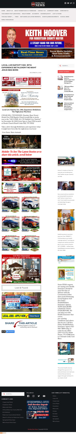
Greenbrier (56, 406)
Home (3, 10)
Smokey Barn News (33, 429)
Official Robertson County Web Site (12, 409)
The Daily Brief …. (7, 16)
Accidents (35, 13)
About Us (10, 10)
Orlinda (55, 411)
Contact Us (42, 10)
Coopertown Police (8, 402)
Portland (55, 413)
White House (56, 421)
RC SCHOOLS (6, 412)
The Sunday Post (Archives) (11, 13)
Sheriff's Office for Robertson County (13, 417)
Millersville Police (7, 407)
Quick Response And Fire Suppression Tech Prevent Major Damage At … (69, 80)
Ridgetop (55, 416)
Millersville (55, 408)
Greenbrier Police (7, 404)
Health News (26, 13)
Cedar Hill (55, 398)
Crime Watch (64, 10)
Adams (54, 396)
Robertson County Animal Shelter (12, 415)
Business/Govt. (46, 13)
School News (64, 16)
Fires (17, 16)
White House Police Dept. (9, 422)
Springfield (56, 418)
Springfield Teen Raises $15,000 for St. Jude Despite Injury (69, 97)
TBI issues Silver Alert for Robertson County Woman (69, 89)
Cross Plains (56, 403)
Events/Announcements (50, 16)
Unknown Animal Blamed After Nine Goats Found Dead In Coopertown (69, 106)
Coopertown (56, 401)
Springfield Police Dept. (9, 420)
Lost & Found (57, 13)
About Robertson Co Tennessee (25, 10)
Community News (52, 10)
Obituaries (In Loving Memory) (30, 16)
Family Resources (8, 19)
